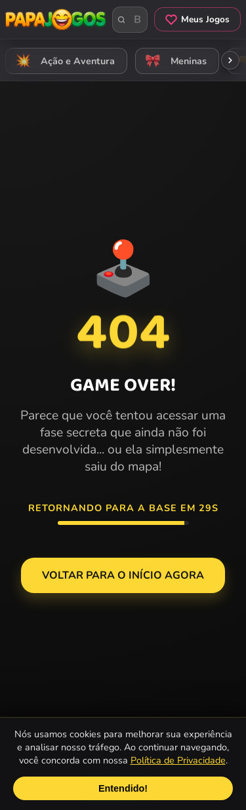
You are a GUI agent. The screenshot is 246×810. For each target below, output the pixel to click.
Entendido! (123, 788)
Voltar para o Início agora (123, 575)
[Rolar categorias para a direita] (230, 60)
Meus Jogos (197, 19)
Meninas (174, 61)
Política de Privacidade (178, 760)
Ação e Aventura (63, 61)
